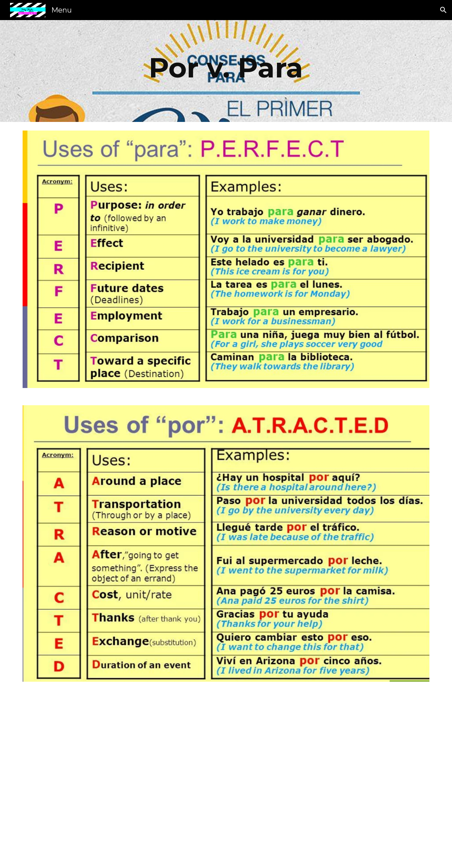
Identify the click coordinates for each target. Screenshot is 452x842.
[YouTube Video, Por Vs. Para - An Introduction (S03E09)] (330, 766)
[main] (226, 71)
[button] (443, 10)
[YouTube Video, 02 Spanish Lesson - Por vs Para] (122, 766)
